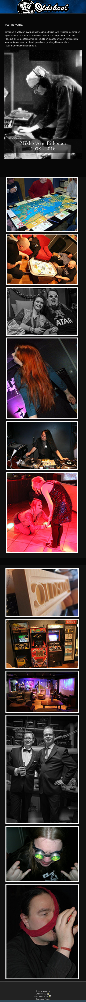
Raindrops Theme (42, 999)
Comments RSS (41, 996)
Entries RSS (41, 994)
